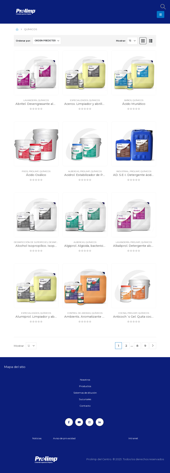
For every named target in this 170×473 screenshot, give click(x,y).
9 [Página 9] (145, 346)
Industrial (122, 171)
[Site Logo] (15, 11)
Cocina (122, 313)
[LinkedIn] (100, 422)
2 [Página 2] (126, 346)
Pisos (25, 171)
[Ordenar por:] (47, 40)
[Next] (152, 345)
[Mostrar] (132, 40)
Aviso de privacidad (64, 438)
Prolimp (34, 171)
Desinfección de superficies (31, 242)
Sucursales (85, 399)
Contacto (85, 405)
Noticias (36, 438)
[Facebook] (69, 422)
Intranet (133, 438)
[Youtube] (79, 422)
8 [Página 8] (137, 346)
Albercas (73, 171)
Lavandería (30, 100)
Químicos (43, 100)
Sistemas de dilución (85, 392)
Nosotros (85, 379)
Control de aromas (79, 313)
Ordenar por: (23, 40)
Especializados (79, 100)
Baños (128, 100)
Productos (85, 386)
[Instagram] (89, 422)
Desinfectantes (58, 242)
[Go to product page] (36, 73)
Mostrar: (121, 40)
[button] (163, 6)
